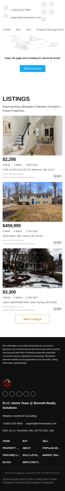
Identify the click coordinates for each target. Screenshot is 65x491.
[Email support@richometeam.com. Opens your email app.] (22, 16)
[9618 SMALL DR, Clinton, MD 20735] (32, 202)
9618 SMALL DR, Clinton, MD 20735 (23, 236)
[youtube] (43, 20)
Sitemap (37, 482)
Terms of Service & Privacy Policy (18, 479)
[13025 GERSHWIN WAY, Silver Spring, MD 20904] (32, 268)
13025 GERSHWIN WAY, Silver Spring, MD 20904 (30, 302)
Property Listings (23, 482)
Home (7, 29)
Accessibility (48, 482)
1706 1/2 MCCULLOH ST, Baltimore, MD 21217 (29, 169)
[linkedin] (51, 5)
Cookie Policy (41, 479)
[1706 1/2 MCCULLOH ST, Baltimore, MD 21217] (32, 135)
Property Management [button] (49, 29)
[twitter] (43, 12)
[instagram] (51, 12)
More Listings (32, 319)
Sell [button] (28, 29)
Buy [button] (18, 29)
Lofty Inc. (21, 473)
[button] (13, 441)
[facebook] (43, 5)
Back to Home (32, 68)
